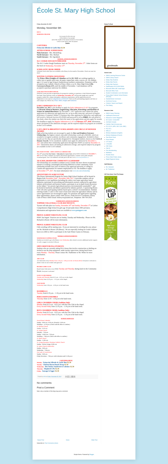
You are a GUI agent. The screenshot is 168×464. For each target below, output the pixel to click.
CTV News (109, 141)
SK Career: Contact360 (112, 120)
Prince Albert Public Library (113, 157)
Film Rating (109, 105)
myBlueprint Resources (112, 115)
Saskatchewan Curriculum (113, 99)
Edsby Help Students (112, 80)
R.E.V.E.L (109, 128)
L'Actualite (109, 144)
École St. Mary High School (76, 10)
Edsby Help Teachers (112, 84)
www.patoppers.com (79, 210)
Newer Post (40, 440)
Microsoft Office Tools (112, 91)
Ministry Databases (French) (114, 135)
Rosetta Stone (110, 155)
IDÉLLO (108, 131)
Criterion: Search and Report (114, 103)
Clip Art (108, 148)
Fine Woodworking (111, 150)
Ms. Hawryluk (110, 167)
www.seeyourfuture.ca (82, 157)
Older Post (94, 440)
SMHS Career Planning (112, 113)
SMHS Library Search (112, 77)
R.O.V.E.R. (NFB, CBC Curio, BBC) (116, 126)
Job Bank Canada (111, 122)
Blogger (91, 454)
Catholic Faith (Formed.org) (114, 124)
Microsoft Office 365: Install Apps (115, 88)
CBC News (109, 146)
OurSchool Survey (111, 101)
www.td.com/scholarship (81, 171)
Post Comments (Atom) (51, 443)
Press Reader (110, 139)
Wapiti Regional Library (112, 159)
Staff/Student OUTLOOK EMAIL (115, 86)
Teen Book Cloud (111, 137)
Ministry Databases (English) (114, 133)
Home (67, 440)
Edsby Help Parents (111, 82)
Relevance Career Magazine (114, 117)
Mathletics (109, 152)
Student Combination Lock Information (117, 93)
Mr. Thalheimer (110, 169)
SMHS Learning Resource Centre (115, 75)
